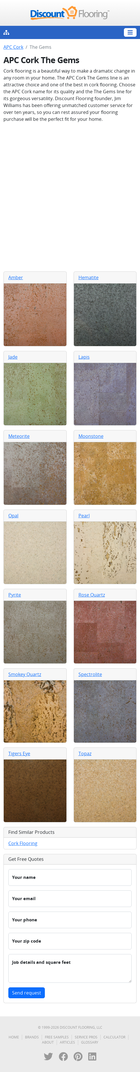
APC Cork (13, 47)
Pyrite (14, 595)
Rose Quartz (91, 595)
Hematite (88, 277)
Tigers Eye (19, 753)
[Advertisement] (70, 197)
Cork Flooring (22, 843)
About (48, 1042)
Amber (15, 277)
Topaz (84, 753)
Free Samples (57, 1037)
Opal (13, 515)
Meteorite (19, 436)
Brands (32, 1037)
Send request (26, 993)
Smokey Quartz (24, 674)
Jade (13, 357)
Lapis (84, 357)
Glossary (89, 1042)
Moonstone (90, 436)
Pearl (84, 515)
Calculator (114, 1037)
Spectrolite (90, 674)
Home (14, 1037)
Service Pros (86, 1037)
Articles (67, 1042)
